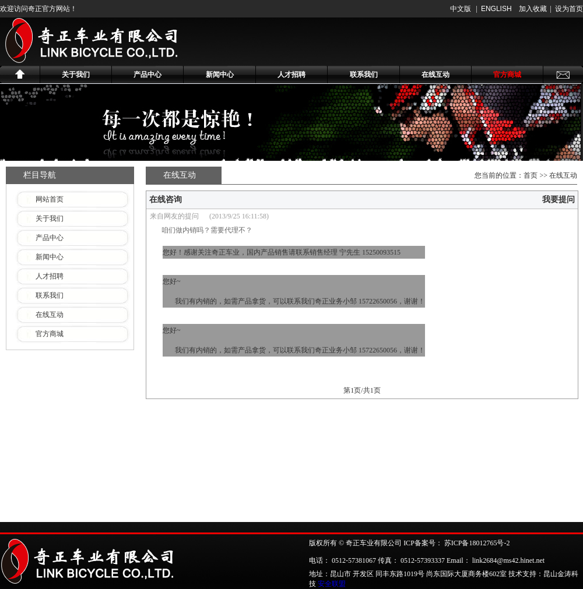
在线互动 (435, 74)
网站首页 (50, 199)
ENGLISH (496, 9)
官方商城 (507, 74)
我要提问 (558, 199)
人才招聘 (291, 74)
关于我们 (76, 74)
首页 (531, 175)
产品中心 (147, 74)
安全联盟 (332, 584)
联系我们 (364, 74)
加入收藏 (533, 9)
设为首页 (569, 9)
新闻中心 (220, 74)
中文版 (460, 9)
